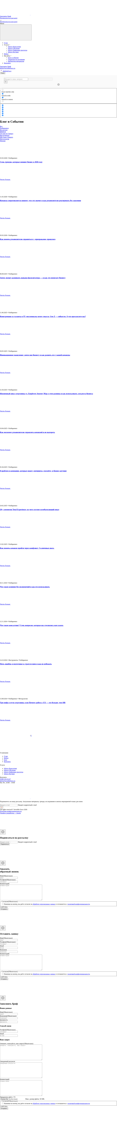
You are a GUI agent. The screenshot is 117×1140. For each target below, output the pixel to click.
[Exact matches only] (2, 90)
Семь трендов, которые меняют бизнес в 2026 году (21, 162)
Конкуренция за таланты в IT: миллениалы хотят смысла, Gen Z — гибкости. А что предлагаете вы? (43, 316)
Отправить (4, 912)
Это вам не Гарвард (6, 133)
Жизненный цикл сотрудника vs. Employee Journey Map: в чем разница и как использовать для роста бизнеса (46, 394)
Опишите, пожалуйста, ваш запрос (16, 1049)
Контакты (7, 63)
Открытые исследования (16, 59)
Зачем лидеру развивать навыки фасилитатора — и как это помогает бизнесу (33, 278)
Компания (3, 953)
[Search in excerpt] (2, 101)
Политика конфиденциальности (11, 811)
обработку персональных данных (44, 907)
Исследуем (3, 130)
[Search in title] (2, 93)
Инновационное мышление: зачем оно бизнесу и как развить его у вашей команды (35, 355)
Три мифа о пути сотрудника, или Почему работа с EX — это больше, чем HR (32, 703)
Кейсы (6, 54)
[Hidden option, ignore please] (2, 105)
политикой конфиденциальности (79, 907)
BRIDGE (3, 132)
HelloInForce (7, 71)
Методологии (4, 139)
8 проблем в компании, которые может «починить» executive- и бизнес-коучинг (33, 471)
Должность (4, 1026)
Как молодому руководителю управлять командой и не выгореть (27, 432)
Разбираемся (4, 128)
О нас (6, 43)
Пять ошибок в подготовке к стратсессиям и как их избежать (26, 664)
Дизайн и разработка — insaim (10, 813)
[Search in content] (2, 97)
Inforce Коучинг (13, 52)
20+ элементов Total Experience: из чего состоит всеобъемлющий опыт (29, 509)
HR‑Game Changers (6, 137)
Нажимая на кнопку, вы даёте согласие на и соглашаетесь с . (47, 907)
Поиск (3, 73)
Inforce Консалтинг (14, 46)
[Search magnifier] (5, 82)
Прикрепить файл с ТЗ (7, 1112)
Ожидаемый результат (7, 1070)
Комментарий (4, 884)
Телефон (8, 880)
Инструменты (4, 135)
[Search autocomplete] (40, 79)
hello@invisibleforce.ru (7, 68)
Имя (6, 876)
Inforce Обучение (14, 48)
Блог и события (13, 58)
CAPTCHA (4, 910)
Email (2, 949)
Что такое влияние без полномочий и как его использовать (25, 587)
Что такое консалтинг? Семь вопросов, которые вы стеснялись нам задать (31, 625)
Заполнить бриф (5, 16)
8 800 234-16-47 (5, 779)
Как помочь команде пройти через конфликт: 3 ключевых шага (27, 548)
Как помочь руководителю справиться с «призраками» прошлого (27, 239)
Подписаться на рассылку (8, 18)
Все (1, 126)
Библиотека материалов (16, 61)
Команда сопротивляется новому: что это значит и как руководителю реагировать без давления (40, 200)
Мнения (2, 141)
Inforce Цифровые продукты (17, 50)
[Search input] (16, 79)
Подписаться (5, 844)
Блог (5, 760)
